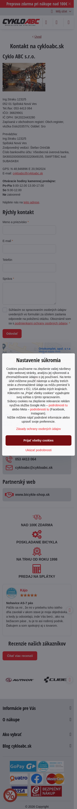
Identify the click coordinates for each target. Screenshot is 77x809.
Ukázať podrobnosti (38, 450)
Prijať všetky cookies (39, 440)
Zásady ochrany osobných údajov (38, 429)
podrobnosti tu (58, 405)
